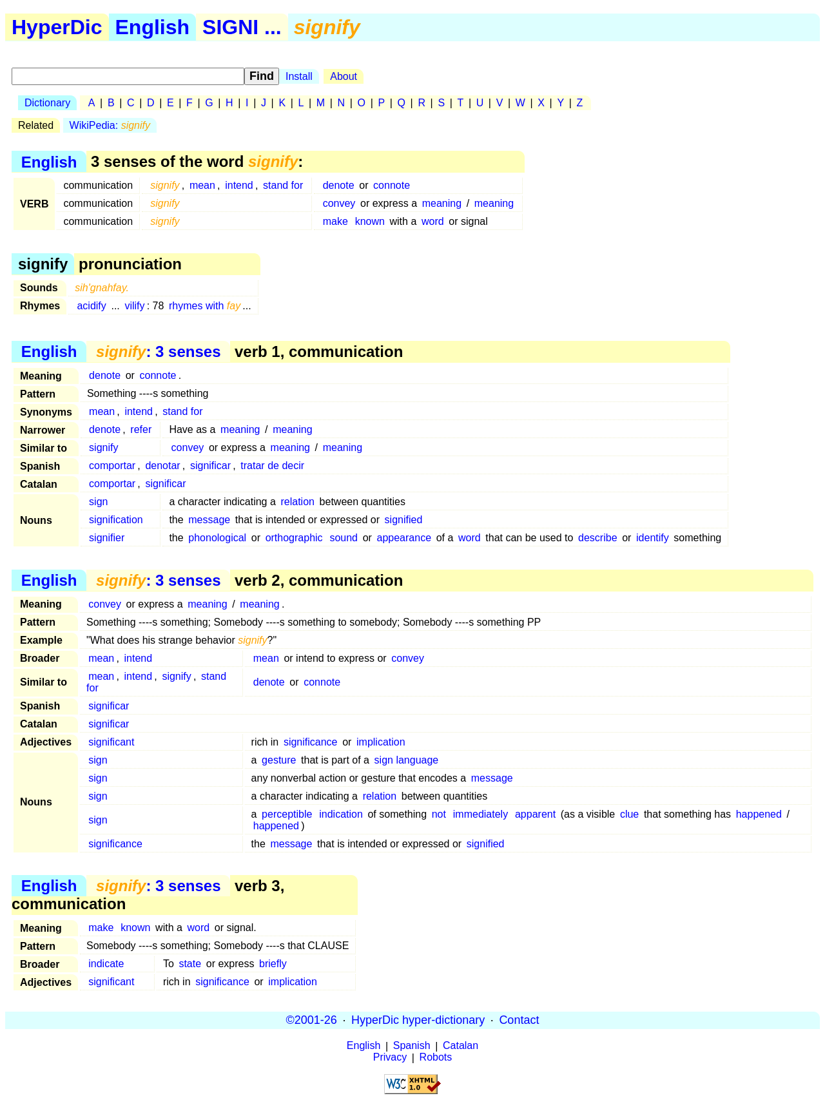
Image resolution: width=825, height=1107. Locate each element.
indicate (106, 963)
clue (629, 814)
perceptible (287, 814)
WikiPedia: (110, 125)
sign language (406, 760)
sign (98, 501)
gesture (279, 760)
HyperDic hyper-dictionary (418, 1020)
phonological (217, 537)
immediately (480, 814)
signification (116, 519)
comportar (112, 465)
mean (202, 185)
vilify (134, 305)
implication (380, 741)
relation (297, 501)
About (343, 76)
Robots (436, 1057)
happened (759, 814)
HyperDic (57, 27)
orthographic (294, 537)
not (439, 814)
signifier (106, 537)
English (152, 27)
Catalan (460, 1046)
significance (311, 741)
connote (391, 185)
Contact (519, 1020)
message (209, 519)
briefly (273, 963)
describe (597, 537)
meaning (441, 203)
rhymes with (204, 305)
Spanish (412, 1046)
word (433, 221)
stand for (283, 185)
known (370, 221)
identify (652, 537)
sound (343, 537)
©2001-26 (311, 1020)
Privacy (390, 1057)
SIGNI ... (242, 27)
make (335, 221)
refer (140, 429)
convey (339, 203)
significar (210, 465)
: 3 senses (158, 351)
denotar (162, 465)
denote (338, 185)
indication (341, 814)
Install (299, 76)
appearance (404, 537)
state (190, 963)
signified (404, 519)
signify (103, 447)
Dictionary (47, 102)
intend (239, 185)
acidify (91, 305)
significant (111, 741)
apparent (535, 814)
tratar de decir (272, 465)
